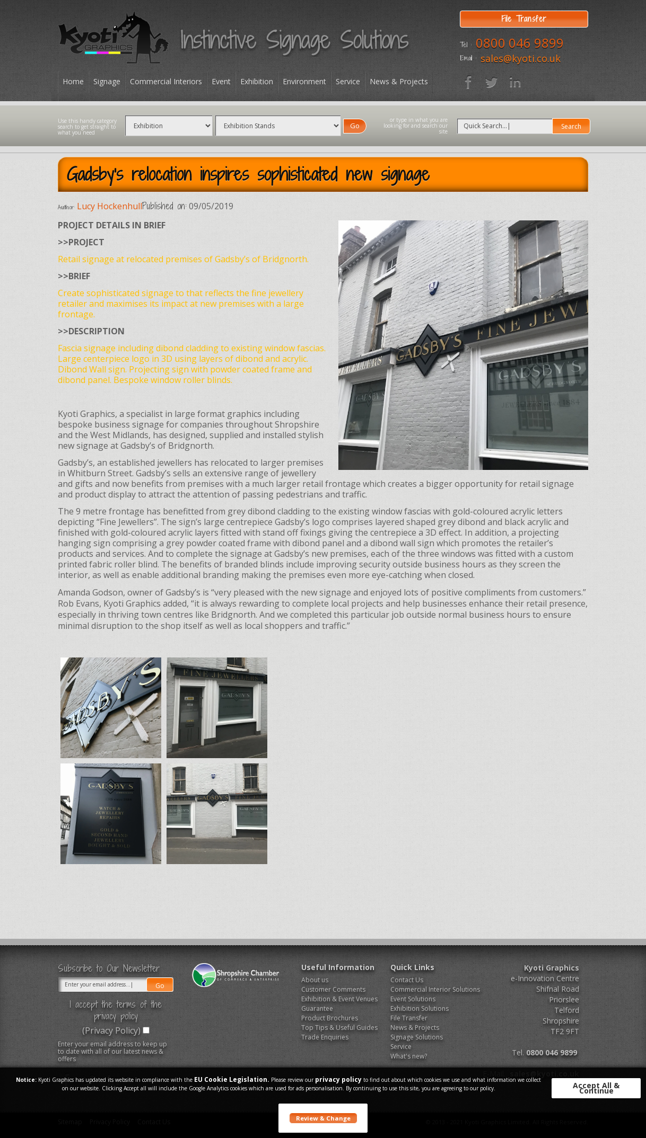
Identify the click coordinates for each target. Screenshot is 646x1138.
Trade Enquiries (324, 1037)
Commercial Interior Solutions (431, 989)
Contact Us (406, 979)
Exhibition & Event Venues (339, 998)
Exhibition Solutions (419, 1008)
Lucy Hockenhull (109, 206)
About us (314, 979)
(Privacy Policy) (111, 1030)
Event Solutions (412, 998)
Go (355, 125)
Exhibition (256, 81)
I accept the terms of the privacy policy (115, 1010)
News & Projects (399, 81)
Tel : (466, 45)
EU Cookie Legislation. (231, 1079)
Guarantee (317, 1008)
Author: (66, 207)
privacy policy (338, 1079)
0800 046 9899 (520, 42)
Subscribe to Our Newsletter (109, 968)
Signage (106, 81)
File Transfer (408, 1018)
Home (73, 81)
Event (221, 81)
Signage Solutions (416, 1037)
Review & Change (323, 1118)
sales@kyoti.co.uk (521, 58)
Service (348, 81)
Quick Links (412, 967)
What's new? (408, 1056)
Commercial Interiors (166, 81)
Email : (468, 58)
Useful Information (337, 967)
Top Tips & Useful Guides (339, 1027)
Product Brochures (329, 1018)
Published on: (164, 206)
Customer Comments (333, 989)
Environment (304, 81)
